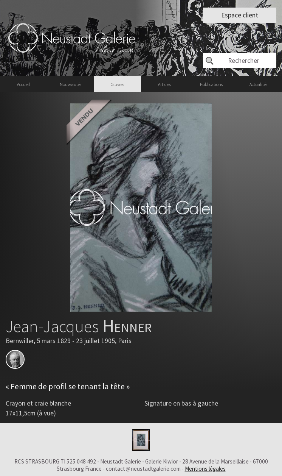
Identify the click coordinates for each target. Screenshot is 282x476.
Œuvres (117, 84)
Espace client (239, 15)
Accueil (23, 84)
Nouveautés (70, 84)
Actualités (258, 84)
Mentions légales (205, 468)
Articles (164, 84)
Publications (211, 84)
